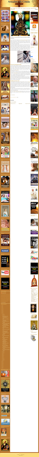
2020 (2, 310)
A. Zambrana (18, 454)
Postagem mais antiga (27, 103)
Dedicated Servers (21, 455)
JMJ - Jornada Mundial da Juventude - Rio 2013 (34, 292)
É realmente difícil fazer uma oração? (34, 30)
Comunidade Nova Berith (33, 295)
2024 (2, 306)
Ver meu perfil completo (3, 302)
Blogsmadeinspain (22, 454)
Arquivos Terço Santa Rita (33, 332)
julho (2, 354)
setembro (3, 352)
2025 (2, 305)
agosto (3, 353)
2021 (2, 309)
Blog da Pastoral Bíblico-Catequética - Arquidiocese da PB (34, 293)
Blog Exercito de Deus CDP (33, 297)
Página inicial (20, 103)
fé (19, 48)
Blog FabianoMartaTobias (33, 301)
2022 (2, 308)
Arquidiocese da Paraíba (33, 289)
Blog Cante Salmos (33, 300)
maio (2, 356)
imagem (29, 81)
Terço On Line (32, 290)
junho (3, 355)
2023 (2, 307)
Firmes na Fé (3, 334)
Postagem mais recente (13, 103)
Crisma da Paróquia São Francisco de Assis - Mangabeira (34, 298)
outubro (3, 351)
